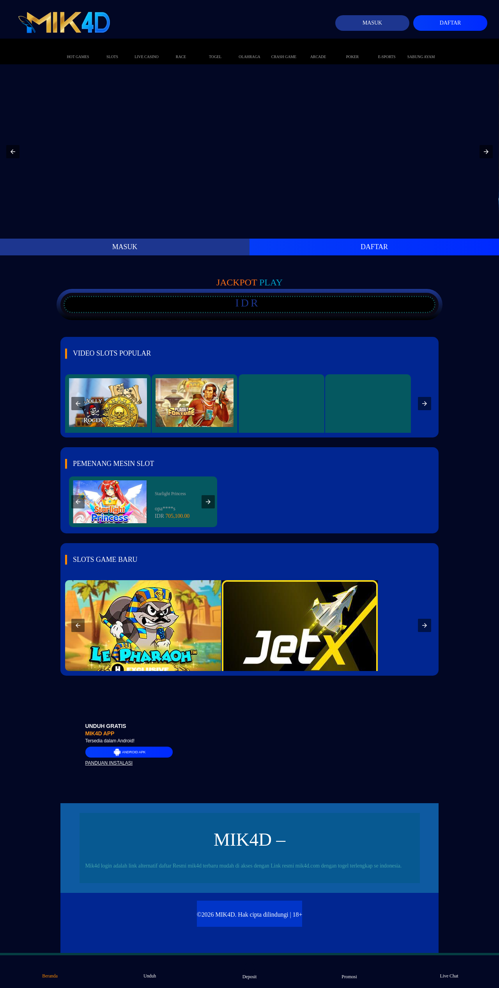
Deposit (249, 971)
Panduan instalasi (109, 763)
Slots (112, 49)
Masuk (372, 23)
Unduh (149, 971)
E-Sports (387, 49)
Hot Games (78, 49)
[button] (12, 151)
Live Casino (146, 49)
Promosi (349, 971)
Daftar (450, 23)
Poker (352, 49)
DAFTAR (374, 247)
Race (181, 49)
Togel (215, 49)
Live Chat (449, 971)
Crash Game (283, 49)
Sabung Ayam (421, 49)
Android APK (128, 752)
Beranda (49, 971)
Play (271, 282)
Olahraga (249, 49)
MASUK (125, 247)
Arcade (318, 49)
